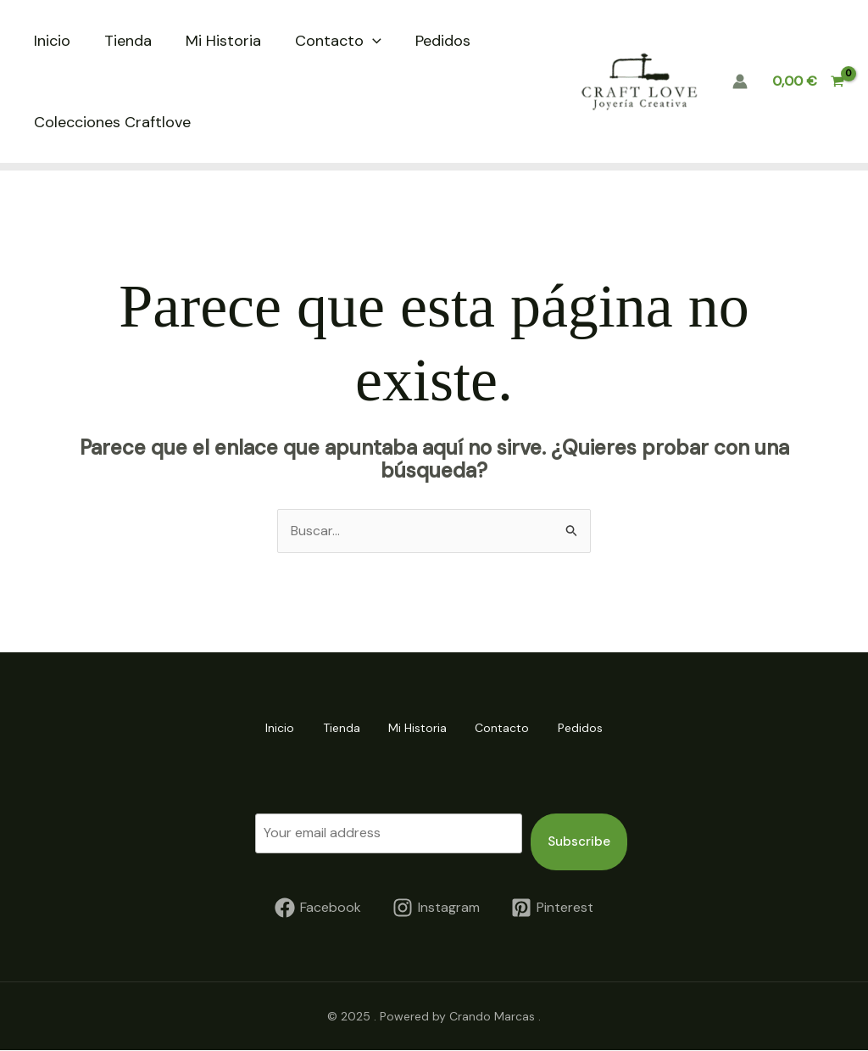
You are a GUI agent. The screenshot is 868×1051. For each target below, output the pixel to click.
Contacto (338, 40)
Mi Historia (223, 41)
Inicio (52, 41)
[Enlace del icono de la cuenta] (740, 81)
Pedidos (442, 41)
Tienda (128, 41)
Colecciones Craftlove (112, 122)
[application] (372, 40)
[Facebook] (318, 907)
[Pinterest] (551, 907)
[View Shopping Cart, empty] (808, 81)
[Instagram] (436, 907)
